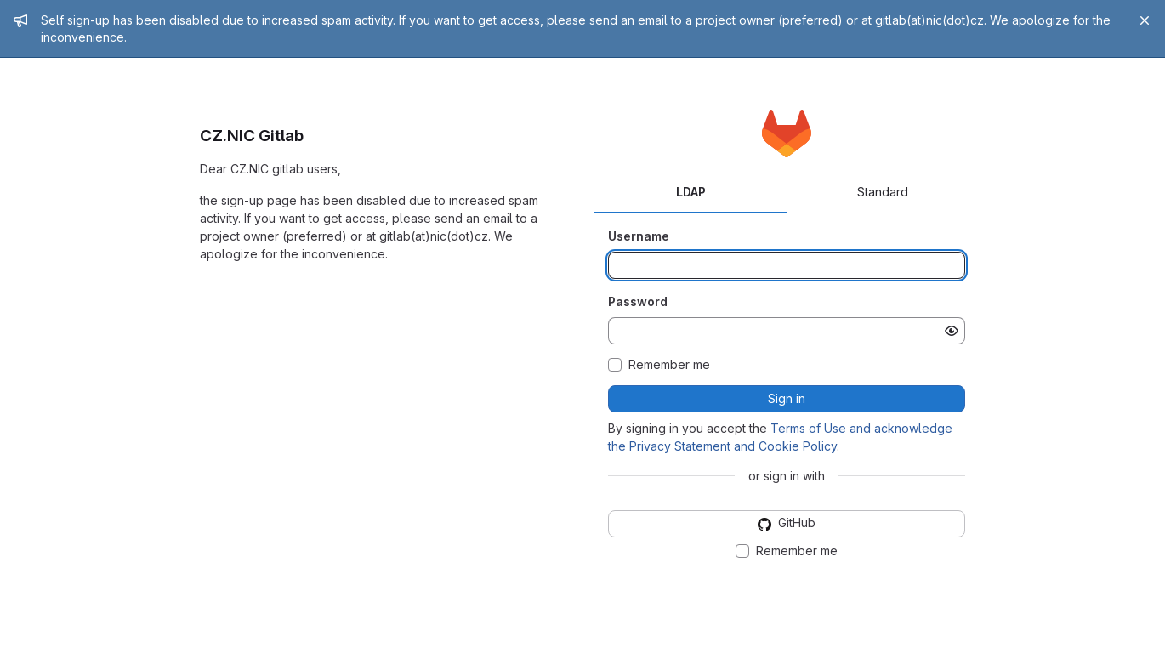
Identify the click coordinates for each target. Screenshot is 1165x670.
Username (638, 236)
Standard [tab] (882, 192)
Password (638, 301)
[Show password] (951, 330)
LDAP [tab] (691, 192)
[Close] (1144, 20)
